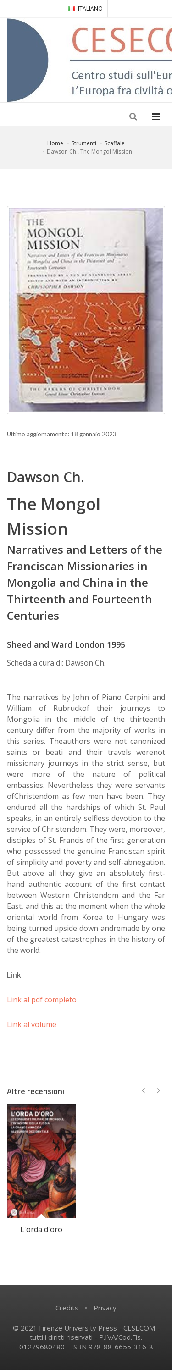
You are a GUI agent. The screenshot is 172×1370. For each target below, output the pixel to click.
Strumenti (84, 143)
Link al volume (31, 1024)
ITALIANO (85, 8)
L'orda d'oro (41, 1229)
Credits (66, 1307)
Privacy (105, 1307)
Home (55, 143)
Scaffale (115, 143)
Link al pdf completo (42, 1000)
